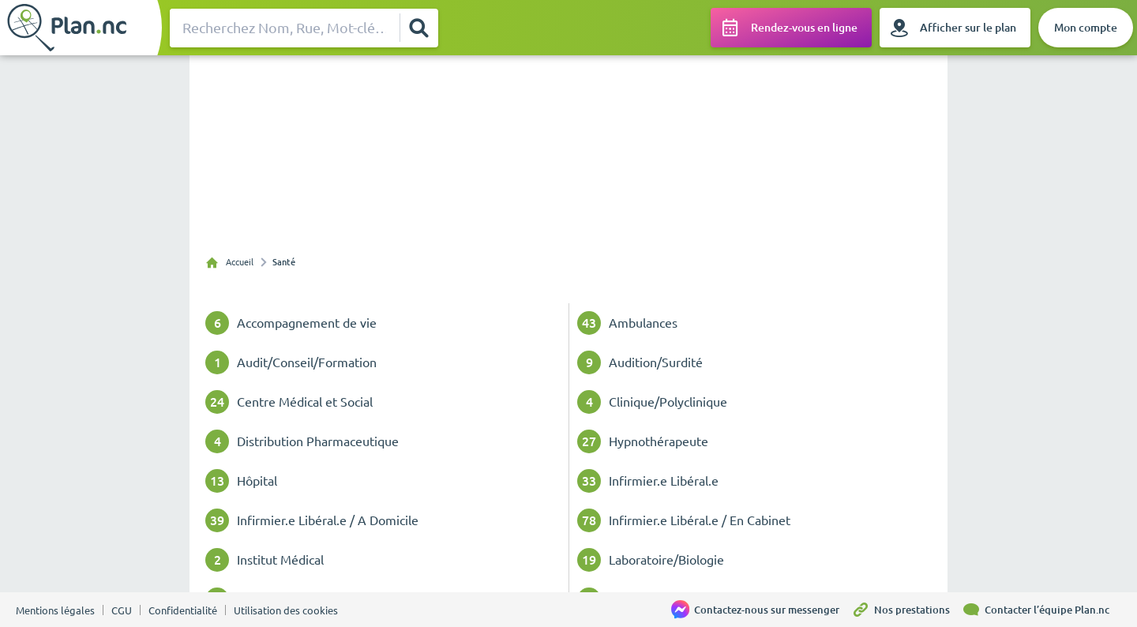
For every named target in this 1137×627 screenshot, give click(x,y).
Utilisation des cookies (286, 610)
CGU (121, 610)
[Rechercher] (418, 28)
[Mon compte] (1085, 27)
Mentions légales (55, 610)
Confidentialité (182, 610)
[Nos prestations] (906, 609)
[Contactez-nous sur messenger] (761, 609)
